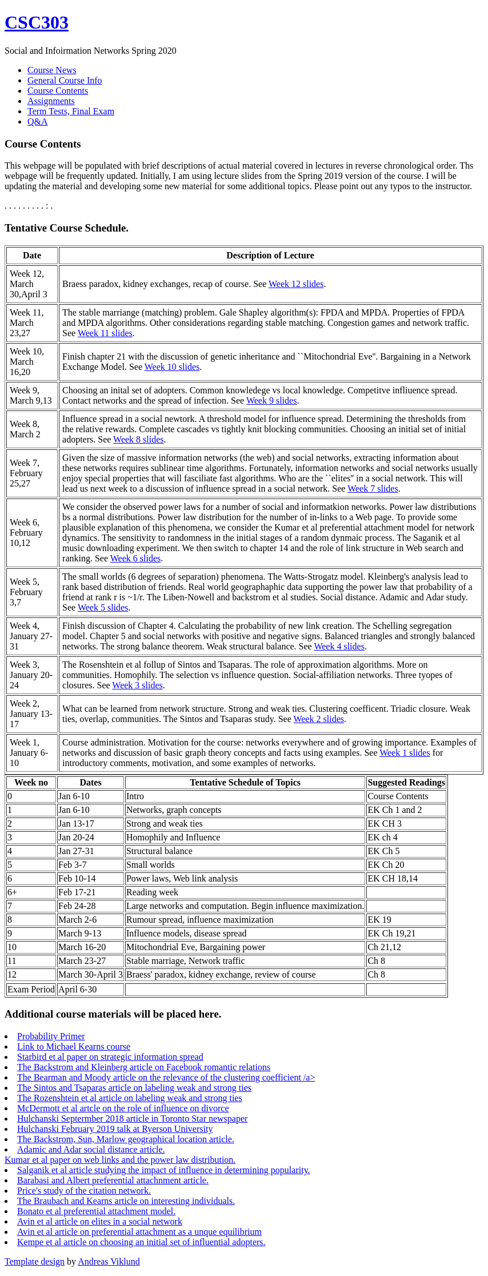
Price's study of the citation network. (84, 1190)
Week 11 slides (105, 333)
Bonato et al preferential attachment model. (96, 1211)
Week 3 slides (137, 685)
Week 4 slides (339, 646)
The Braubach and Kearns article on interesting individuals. (126, 1201)
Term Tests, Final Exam (70, 111)
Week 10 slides (172, 367)
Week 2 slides (319, 719)
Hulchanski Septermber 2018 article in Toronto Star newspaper (132, 1118)
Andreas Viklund (109, 1261)
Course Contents (57, 90)
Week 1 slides (404, 752)
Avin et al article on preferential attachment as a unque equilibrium (139, 1232)
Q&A (37, 121)
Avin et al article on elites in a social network (99, 1221)
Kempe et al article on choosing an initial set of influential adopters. (141, 1242)
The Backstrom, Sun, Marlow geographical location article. (125, 1139)
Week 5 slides (103, 607)
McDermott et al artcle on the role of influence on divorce (123, 1108)
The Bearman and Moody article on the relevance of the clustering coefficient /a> (166, 1077)
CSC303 (37, 22)
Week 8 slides (138, 439)
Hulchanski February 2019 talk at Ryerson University (115, 1129)
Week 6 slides (135, 558)
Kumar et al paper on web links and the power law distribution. (120, 1160)
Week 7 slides (372, 488)
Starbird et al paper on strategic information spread (110, 1057)
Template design (35, 1261)
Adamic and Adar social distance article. (91, 1149)
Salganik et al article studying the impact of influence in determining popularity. (163, 1170)
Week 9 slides (271, 400)
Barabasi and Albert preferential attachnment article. (113, 1180)
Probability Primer (51, 1036)
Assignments (51, 101)
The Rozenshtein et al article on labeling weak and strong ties (129, 1098)
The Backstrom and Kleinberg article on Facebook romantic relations (143, 1067)
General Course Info (64, 80)
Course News (52, 70)
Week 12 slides (296, 284)
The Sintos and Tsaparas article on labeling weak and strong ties (134, 1087)
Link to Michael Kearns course (73, 1046)
